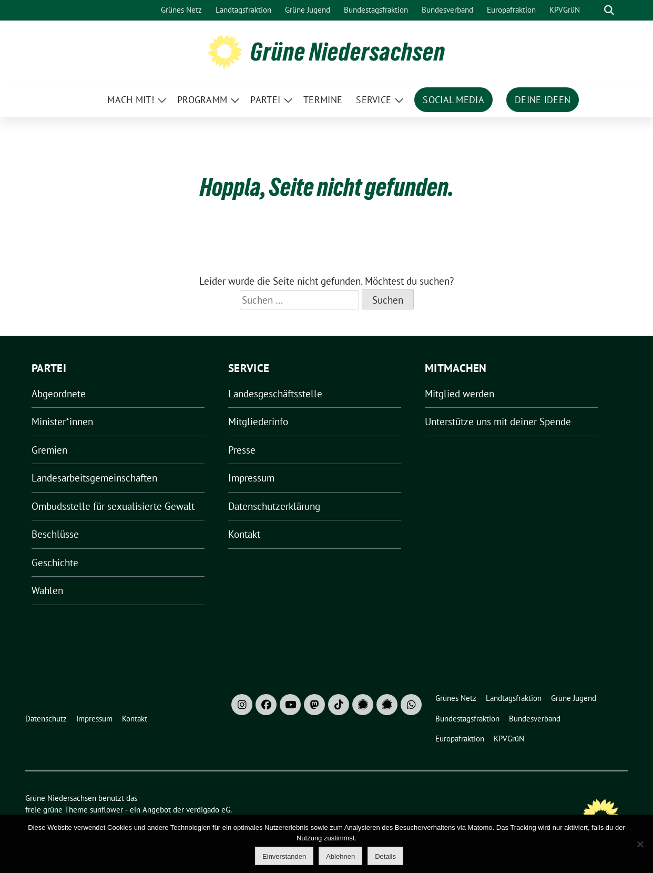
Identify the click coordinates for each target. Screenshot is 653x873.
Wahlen (47, 590)
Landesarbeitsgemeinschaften (94, 477)
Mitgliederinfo (258, 421)
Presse (242, 450)
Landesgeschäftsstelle (275, 393)
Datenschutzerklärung (274, 506)
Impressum (251, 477)
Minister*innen (62, 421)
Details (385, 856)
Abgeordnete (59, 393)
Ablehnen (340, 856)
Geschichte (55, 562)
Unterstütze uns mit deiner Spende (498, 421)
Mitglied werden (459, 393)
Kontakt (244, 534)
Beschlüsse (55, 534)
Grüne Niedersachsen (347, 51)
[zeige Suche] (609, 10)
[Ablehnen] (640, 844)
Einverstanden (284, 856)
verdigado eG (208, 810)
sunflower (106, 810)
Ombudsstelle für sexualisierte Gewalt (113, 506)
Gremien (49, 450)
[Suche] (594, 10)
